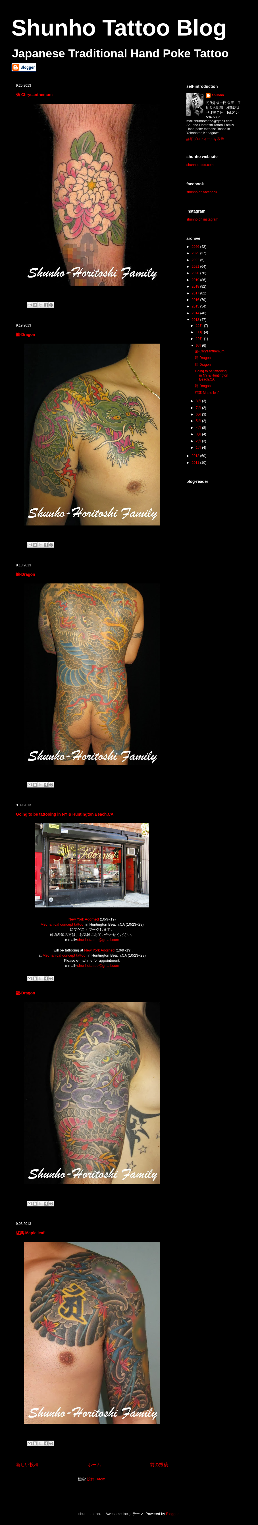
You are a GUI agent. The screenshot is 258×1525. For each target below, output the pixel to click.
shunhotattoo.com (199, 165)
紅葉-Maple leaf (30, 1233)
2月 (199, 441)
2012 (196, 456)
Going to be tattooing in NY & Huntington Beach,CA (65, 814)
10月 (200, 339)
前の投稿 (159, 1464)
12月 (200, 326)
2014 (196, 313)
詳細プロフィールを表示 (205, 139)
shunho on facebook (201, 192)
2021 (196, 267)
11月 (200, 332)
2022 (196, 260)
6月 (199, 414)
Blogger (172, 1514)
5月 (199, 421)
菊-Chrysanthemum (34, 94)
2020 (196, 273)
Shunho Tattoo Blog (119, 27)
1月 (199, 448)
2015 (196, 306)
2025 (196, 253)
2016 (196, 300)
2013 (196, 320)
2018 (196, 286)
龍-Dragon (25, 334)
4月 (199, 428)
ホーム (94, 1464)
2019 (196, 280)
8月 (199, 401)
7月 (199, 408)
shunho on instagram (202, 219)
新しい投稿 (27, 1464)
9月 (199, 346)
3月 (199, 434)
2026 (196, 247)
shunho (218, 95)
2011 (196, 463)
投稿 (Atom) (97, 1479)
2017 (196, 293)
